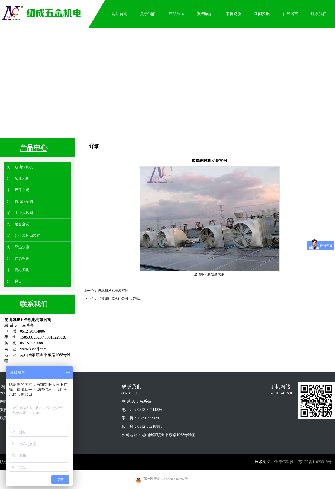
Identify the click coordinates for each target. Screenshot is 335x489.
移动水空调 (24, 201)
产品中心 (33, 147)
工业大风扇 (24, 213)
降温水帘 (22, 247)
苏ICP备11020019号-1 (316, 462)
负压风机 (22, 178)
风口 (18, 281)
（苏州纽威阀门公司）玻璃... (119, 298)
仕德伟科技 (284, 462)
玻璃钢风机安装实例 (113, 291)
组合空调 (22, 224)
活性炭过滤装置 (27, 235)
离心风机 (22, 270)
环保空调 (22, 190)
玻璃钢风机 (24, 167)
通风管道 (22, 258)
